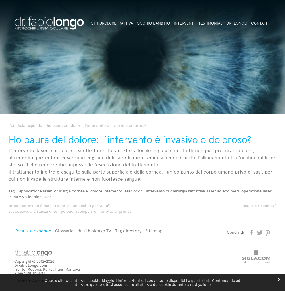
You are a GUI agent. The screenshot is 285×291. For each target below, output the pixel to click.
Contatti (260, 23)
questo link (200, 280)
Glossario (64, 231)
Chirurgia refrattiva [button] (112, 23)
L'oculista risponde (25, 125)
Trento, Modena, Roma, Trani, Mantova (47, 269)
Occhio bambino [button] (153, 23)
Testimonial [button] (210, 23)
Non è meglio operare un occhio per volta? (71, 205)
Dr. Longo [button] (236, 23)
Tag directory (128, 231)
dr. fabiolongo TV (94, 231)
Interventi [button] (184, 23)
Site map (153, 231)
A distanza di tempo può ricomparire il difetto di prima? (80, 211)
